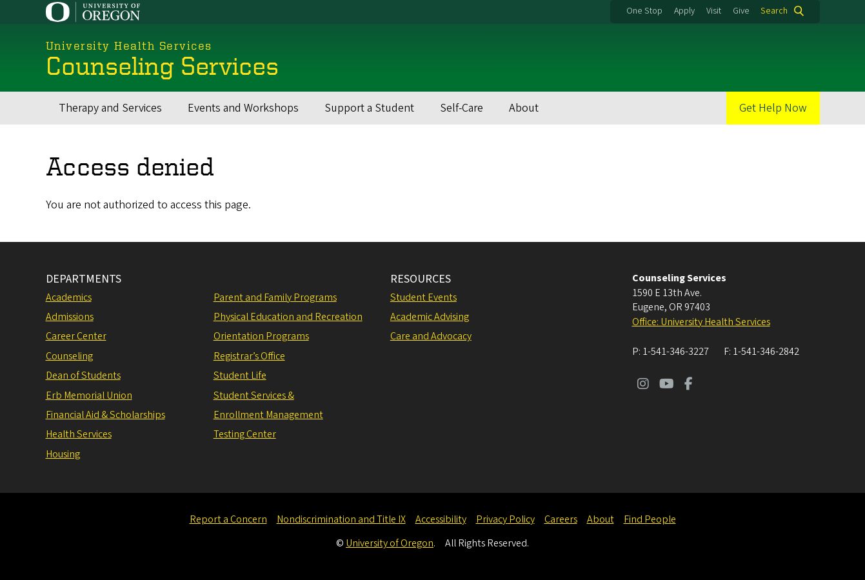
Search (774, 11)
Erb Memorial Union (89, 395)
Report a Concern (228, 519)
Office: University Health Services (701, 322)
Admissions (70, 317)
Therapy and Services (110, 108)
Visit (713, 11)
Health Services (79, 434)
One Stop (644, 11)
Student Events (423, 297)
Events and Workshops (243, 108)
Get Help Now (773, 108)
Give (741, 11)
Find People (650, 519)
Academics (69, 297)
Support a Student (369, 108)
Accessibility (440, 519)
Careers (560, 519)
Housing (63, 454)
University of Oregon (389, 543)
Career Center (76, 336)
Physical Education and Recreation (288, 317)
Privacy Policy (505, 519)
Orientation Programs (261, 336)
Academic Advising (429, 317)
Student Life (240, 375)
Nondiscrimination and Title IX (341, 519)
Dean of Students (83, 375)
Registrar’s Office (249, 356)
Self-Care (461, 108)
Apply (684, 11)
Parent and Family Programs (275, 297)
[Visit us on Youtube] (666, 385)
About (524, 108)
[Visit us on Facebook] (688, 385)
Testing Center (245, 434)
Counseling (69, 356)
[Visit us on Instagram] (643, 385)
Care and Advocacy (431, 336)
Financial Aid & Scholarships (105, 415)
